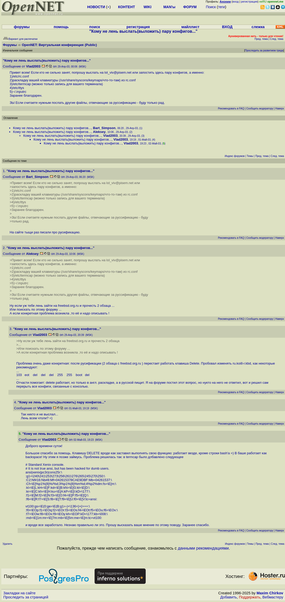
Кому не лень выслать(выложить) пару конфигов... (52, 128)
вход (236, 1)
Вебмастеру (273, 597)
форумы (22, 27)
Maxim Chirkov (270, 593)
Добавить (228, 597)
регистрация (249, 1)
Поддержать (249, 597)
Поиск (211, 7)
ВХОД (227, 27)
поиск (94, 27)
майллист (190, 27)
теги (221, 7)
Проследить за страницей (25, 597)
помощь (61, 27)
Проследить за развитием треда (264, 50)
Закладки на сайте (19, 593)
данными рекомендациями (203, 548)
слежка (258, 27)
